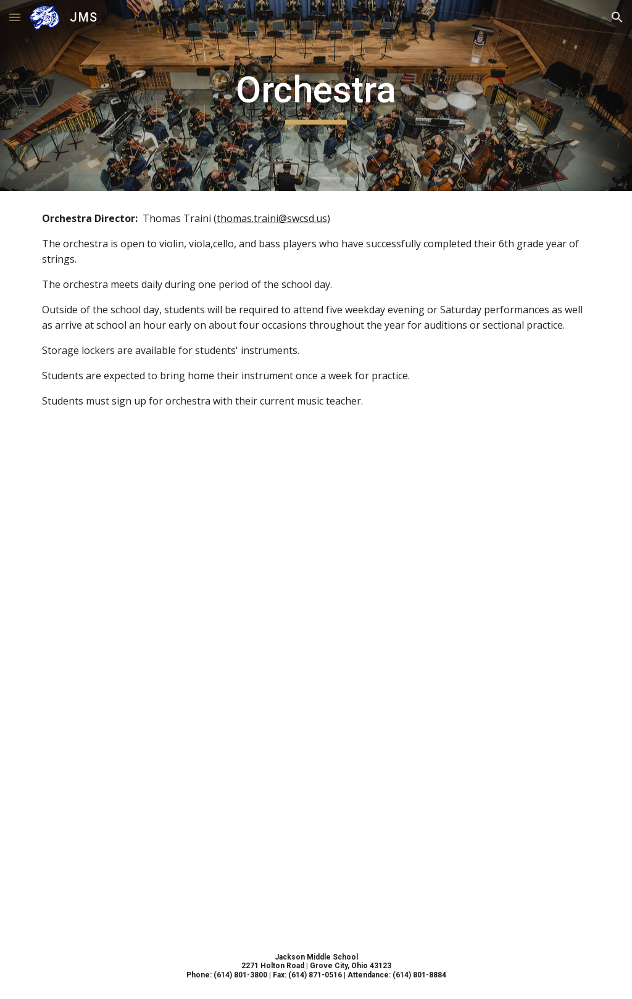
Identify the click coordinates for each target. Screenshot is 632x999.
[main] (316, 96)
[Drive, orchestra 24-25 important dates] (316, 680)
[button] (15, 17)
